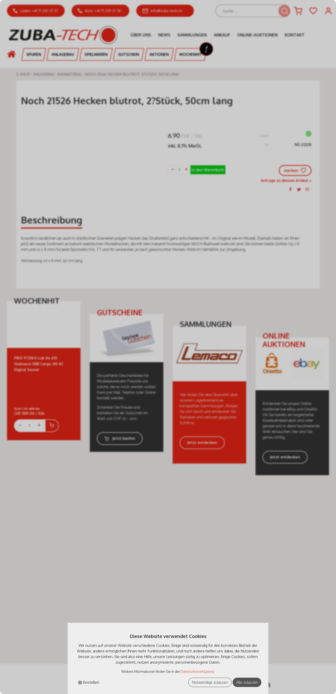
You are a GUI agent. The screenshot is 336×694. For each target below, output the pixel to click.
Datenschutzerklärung (197, 671)
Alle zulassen (247, 682)
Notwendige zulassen (210, 682)
